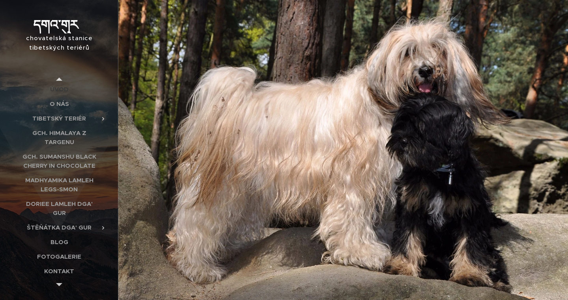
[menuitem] (59, 89)
